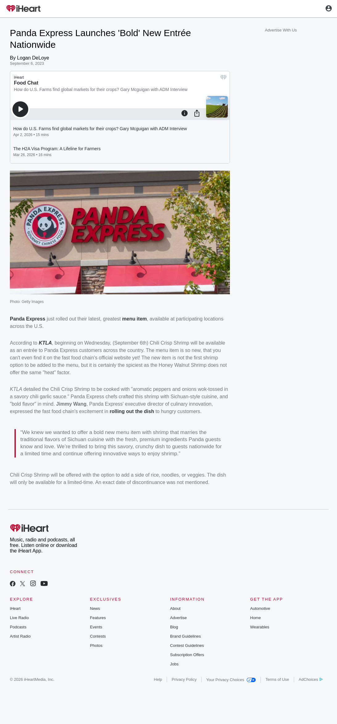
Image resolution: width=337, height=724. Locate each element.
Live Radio (19, 617)
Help (158, 679)
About (175, 608)
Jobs (174, 664)
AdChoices (310, 679)
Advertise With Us (281, 30)
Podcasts (18, 627)
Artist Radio (20, 636)
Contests (98, 636)
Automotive (260, 608)
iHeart (15, 608)
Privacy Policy (184, 679)
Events (96, 627)
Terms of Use (277, 679)
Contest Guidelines (187, 645)
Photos (96, 645)
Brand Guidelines (185, 636)
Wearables (259, 627)
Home (255, 617)
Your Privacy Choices (231, 679)
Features (98, 617)
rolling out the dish (132, 411)
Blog (174, 627)
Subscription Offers (187, 654)
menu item (134, 318)
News (95, 608)
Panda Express (27, 318)
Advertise (178, 617)
